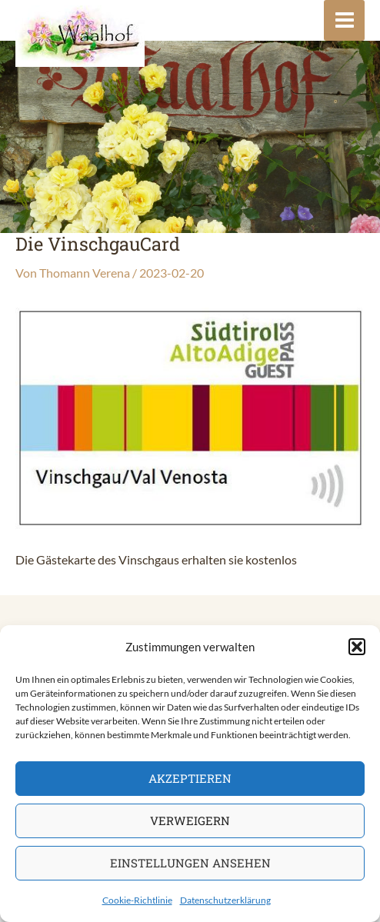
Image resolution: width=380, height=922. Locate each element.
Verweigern (190, 820)
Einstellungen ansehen (190, 862)
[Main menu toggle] (344, 20)
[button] (357, 646)
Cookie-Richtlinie (137, 900)
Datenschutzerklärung (225, 900)
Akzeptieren (190, 778)
